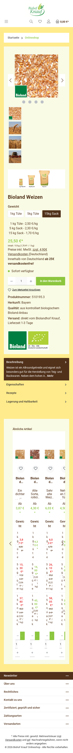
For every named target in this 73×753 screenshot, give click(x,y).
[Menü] (6, 21)
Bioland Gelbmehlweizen (20, 480)
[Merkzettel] (40, 21)
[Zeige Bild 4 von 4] (42, 102)
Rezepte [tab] (36, 393)
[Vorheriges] (11, 80)
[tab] (36, 369)
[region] (36, 109)
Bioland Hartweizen (64, 480)
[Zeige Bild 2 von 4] (29, 102)
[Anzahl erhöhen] (31, 281)
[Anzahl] (21, 281)
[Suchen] (31, 21)
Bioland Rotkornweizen (34, 480)
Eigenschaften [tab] (36, 384)
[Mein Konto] (48, 21)
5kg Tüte (33, 213)
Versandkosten (13, 739)
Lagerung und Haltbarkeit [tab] (36, 401)
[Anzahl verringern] (11, 281)
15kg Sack (51, 213)
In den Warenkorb (50, 281)
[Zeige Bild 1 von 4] (23, 102)
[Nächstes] (62, 80)
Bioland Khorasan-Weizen (49, 480)
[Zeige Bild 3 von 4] (36, 102)
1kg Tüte (16, 213)
